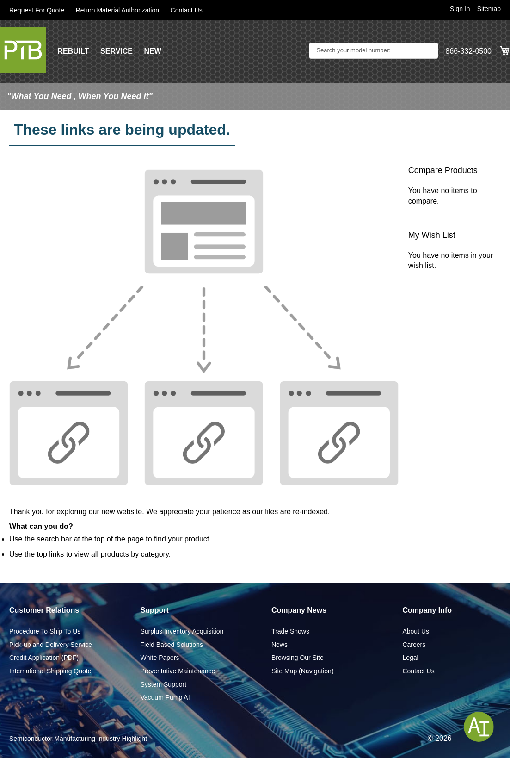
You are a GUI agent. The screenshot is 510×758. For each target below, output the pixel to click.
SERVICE (116, 51)
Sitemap (489, 8)
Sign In (460, 8)
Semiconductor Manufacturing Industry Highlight (78, 738)
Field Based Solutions (171, 644)
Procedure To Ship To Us (44, 631)
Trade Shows (290, 631)
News (279, 644)
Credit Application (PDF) (44, 657)
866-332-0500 (468, 51)
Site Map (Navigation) (302, 671)
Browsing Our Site (297, 657)
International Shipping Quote (50, 671)
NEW (152, 51)
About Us (415, 631)
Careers (413, 644)
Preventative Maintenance (177, 671)
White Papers (159, 657)
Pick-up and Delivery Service (50, 644)
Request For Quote (36, 10)
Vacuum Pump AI (165, 697)
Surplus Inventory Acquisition (181, 631)
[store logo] (23, 50)
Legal (410, 657)
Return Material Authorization (118, 10)
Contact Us (187, 10)
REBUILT (73, 51)
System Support (163, 684)
